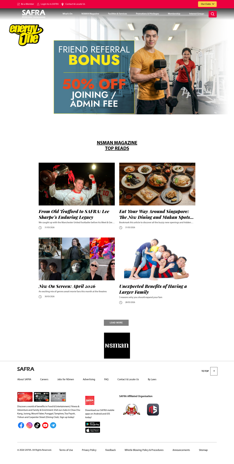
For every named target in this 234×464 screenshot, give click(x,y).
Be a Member (27, 4)
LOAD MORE (116, 322)
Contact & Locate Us (75, 4)
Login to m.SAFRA (50, 4)
